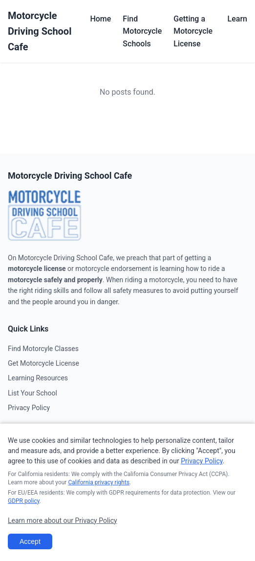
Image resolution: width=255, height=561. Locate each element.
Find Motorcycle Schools (142, 31)
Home (100, 18)
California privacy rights (98, 482)
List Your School (32, 393)
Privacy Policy (29, 408)
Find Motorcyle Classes (43, 349)
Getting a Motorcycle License (192, 31)
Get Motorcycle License (43, 363)
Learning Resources (38, 378)
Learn (237, 18)
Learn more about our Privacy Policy (62, 520)
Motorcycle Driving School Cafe (39, 31)
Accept (30, 541)
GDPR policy (24, 501)
